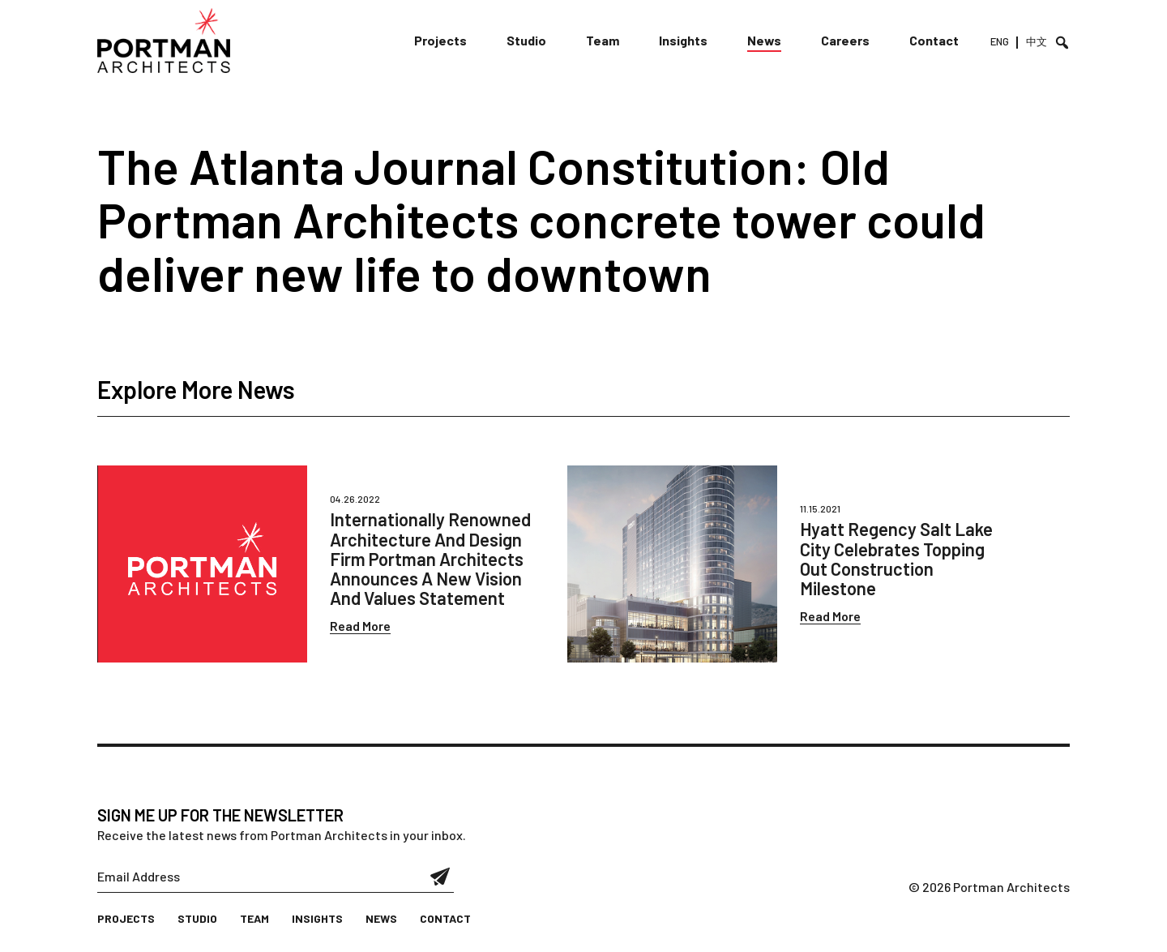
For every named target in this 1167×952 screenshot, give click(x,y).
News (764, 40)
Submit (440, 876)
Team (602, 40)
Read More (360, 625)
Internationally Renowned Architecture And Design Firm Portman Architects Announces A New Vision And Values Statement (430, 558)
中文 (1036, 41)
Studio (526, 40)
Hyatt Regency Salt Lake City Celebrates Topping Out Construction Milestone (896, 558)
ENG (999, 41)
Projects (440, 40)
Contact (934, 40)
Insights (683, 40)
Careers (845, 40)
